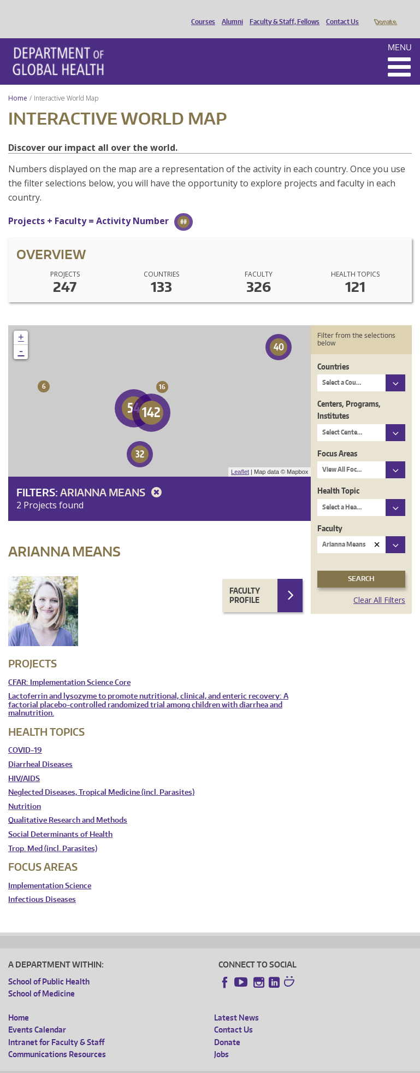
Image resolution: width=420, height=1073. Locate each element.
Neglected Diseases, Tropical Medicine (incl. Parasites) (101, 777)
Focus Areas (337, 438)
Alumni (229, 12)
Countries (333, 351)
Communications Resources (57, 1038)
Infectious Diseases (42, 884)
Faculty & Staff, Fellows (282, 12)
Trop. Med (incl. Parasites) (52, 833)
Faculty (329, 513)
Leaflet (240, 456)
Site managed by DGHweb (261, 1064)
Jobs (221, 1038)
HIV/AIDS (24, 763)
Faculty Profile (244, 580)
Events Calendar (37, 1014)
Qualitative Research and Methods (67, 805)
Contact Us (339, 12)
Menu (400, 32)
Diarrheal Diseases (40, 749)
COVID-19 (25, 735)
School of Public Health (49, 966)
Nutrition (24, 791)
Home (17, 82)
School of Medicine (41, 978)
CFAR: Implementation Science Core (69, 667)
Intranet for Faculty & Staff (56, 1026)
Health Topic (338, 475)
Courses (200, 12)
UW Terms (196, 1064)
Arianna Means (112, 477)
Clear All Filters (379, 584)
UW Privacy (152, 1064)
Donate (384, 12)
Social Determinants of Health (60, 819)
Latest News (236, 1002)
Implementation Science (49, 870)
